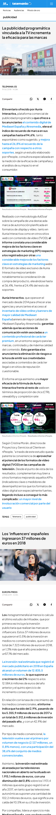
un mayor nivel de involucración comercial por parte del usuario (26, 503)
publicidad (31, 517)
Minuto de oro (33, 10)
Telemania (16, 517)
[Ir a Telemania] (21, 3)
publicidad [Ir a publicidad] (10, 17)
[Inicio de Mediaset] (5, 3)
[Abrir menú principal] (51, 3)
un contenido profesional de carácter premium (25, 336)
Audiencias (19, 10)
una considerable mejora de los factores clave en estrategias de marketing (25, 259)
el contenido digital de (37, 122)
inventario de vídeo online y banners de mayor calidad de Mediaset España (27, 315)
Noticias (7, 10)
